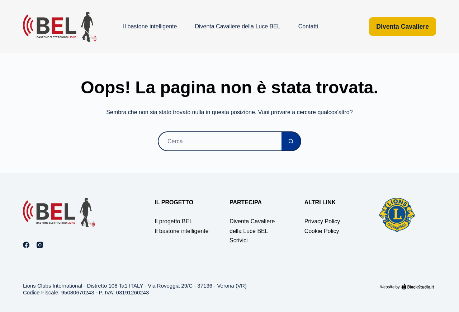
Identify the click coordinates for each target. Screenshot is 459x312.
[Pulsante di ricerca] (291, 141)
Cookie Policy (321, 231)
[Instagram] (40, 245)
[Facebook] (26, 245)
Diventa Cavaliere (402, 26)
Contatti (308, 26)
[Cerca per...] (219, 141)
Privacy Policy (322, 221)
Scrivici (239, 240)
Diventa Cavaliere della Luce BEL (237, 26)
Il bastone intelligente (150, 26)
